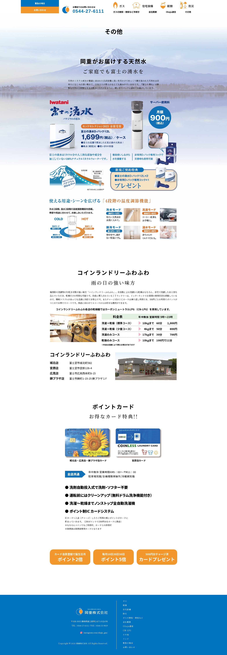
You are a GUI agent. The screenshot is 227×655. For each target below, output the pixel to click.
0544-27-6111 (83, 625)
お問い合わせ (40, 10)
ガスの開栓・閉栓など (133, 618)
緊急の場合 (40, 3)
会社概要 (153, 11)
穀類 (125, 605)
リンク (126, 638)
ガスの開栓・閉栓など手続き (126, 11)
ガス (125, 601)
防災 (125, 613)
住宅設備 (127, 609)
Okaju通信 (171, 11)
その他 (188, 11)
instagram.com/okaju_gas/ (96, 632)
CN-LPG (127, 630)
